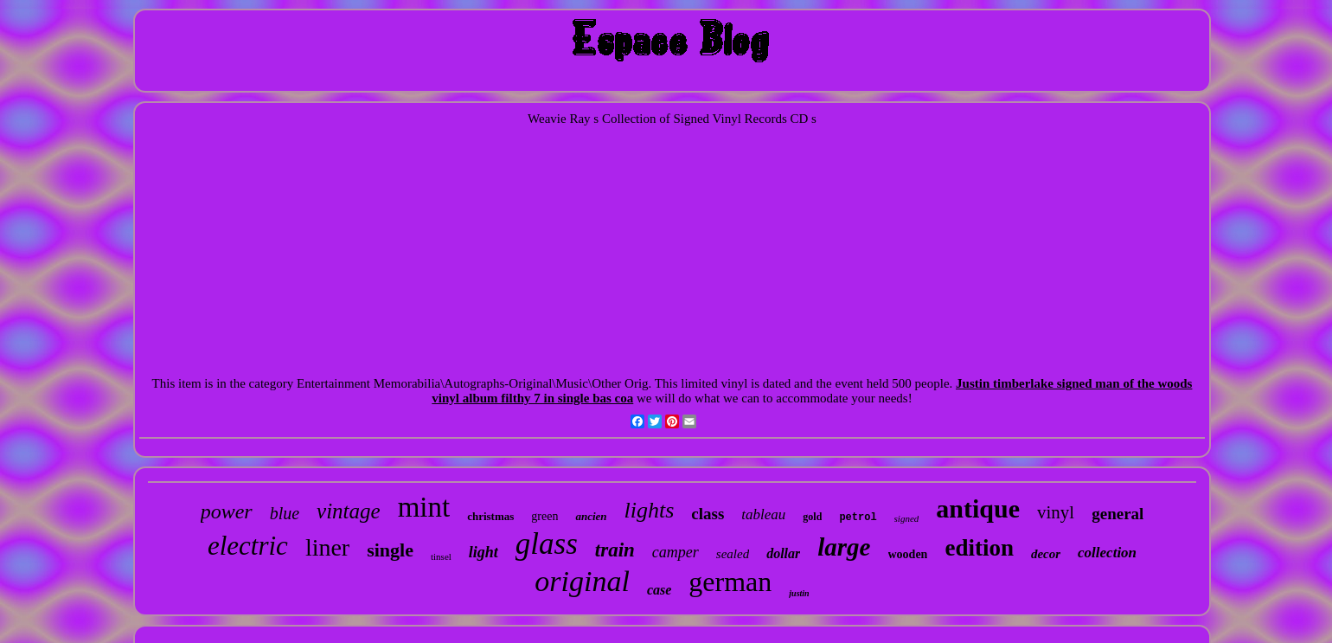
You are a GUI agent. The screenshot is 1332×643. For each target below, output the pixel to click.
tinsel (441, 556)
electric (248, 545)
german (730, 581)
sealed (732, 554)
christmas (490, 516)
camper (675, 552)
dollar (783, 553)
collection (1107, 552)
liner (327, 547)
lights (649, 510)
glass (547, 544)
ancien (590, 516)
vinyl (1055, 512)
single (390, 550)
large (843, 547)
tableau (763, 514)
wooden (908, 554)
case (659, 589)
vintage (349, 511)
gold (812, 517)
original (582, 581)
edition (979, 548)
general (1117, 514)
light (483, 552)
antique (978, 508)
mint (424, 507)
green (544, 516)
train (615, 550)
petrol (857, 517)
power (227, 511)
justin (799, 593)
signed (906, 518)
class (707, 514)
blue (284, 513)
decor (1045, 554)
